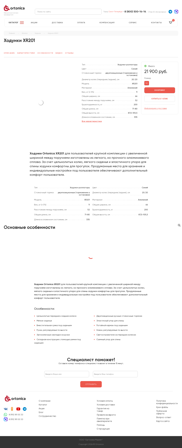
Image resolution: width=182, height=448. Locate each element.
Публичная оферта (161, 412)
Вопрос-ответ (163, 417)
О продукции (103, 428)
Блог (41, 412)
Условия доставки (106, 404)
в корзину (160, 90)
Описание (9, 53)
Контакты (156, 23)
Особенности (45, 53)
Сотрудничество (47, 416)
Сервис (133, 23)
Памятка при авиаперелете (104, 419)
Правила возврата (106, 415)
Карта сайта (162, 421)
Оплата (81, 23)
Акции (34, 23)
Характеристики (26, 53)
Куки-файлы (162, 407)
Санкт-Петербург (116, 12)
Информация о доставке (155, 108)
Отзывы (69, 53)
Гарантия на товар (103, 409)
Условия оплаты (105, 401)
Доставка (57, 23)
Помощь (101, 425)
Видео (59, 53)
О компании (44, 401)
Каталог (14, 22)
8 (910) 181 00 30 (16, 415)
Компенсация (107, 23)
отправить (91, 384)
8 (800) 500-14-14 (135, 11)
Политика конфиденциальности (165, 402)
